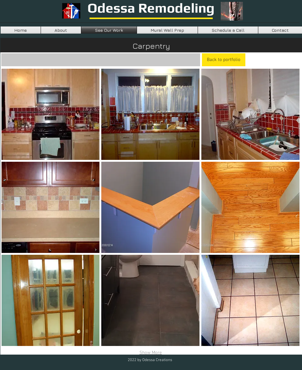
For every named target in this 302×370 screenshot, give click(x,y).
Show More (150, 353)
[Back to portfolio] (223, 59)
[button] (51, 114)
